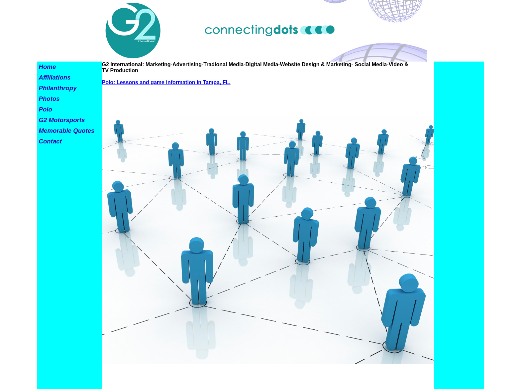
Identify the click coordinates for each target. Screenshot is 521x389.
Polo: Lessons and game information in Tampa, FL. (166, 82)
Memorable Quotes (67, 130)
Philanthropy (58, 88)
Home (47, 66)
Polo (45, 109)
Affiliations (55, 77)
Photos (49, 98)
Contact (50, 141)
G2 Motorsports (62, 119)
